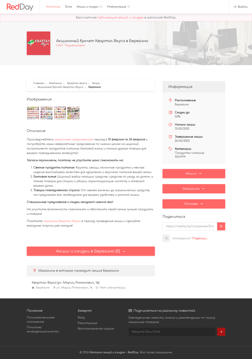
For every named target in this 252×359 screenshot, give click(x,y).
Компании (53, 6)
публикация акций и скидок (120, 17)
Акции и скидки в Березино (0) (91, 251)
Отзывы (193, 204)
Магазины (194, 188)
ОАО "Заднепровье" (70, 45)
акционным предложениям (74, 139)
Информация (116, 6)
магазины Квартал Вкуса (62, 221)
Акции (194, 173)
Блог (68, 6)
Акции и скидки (87, 6)
